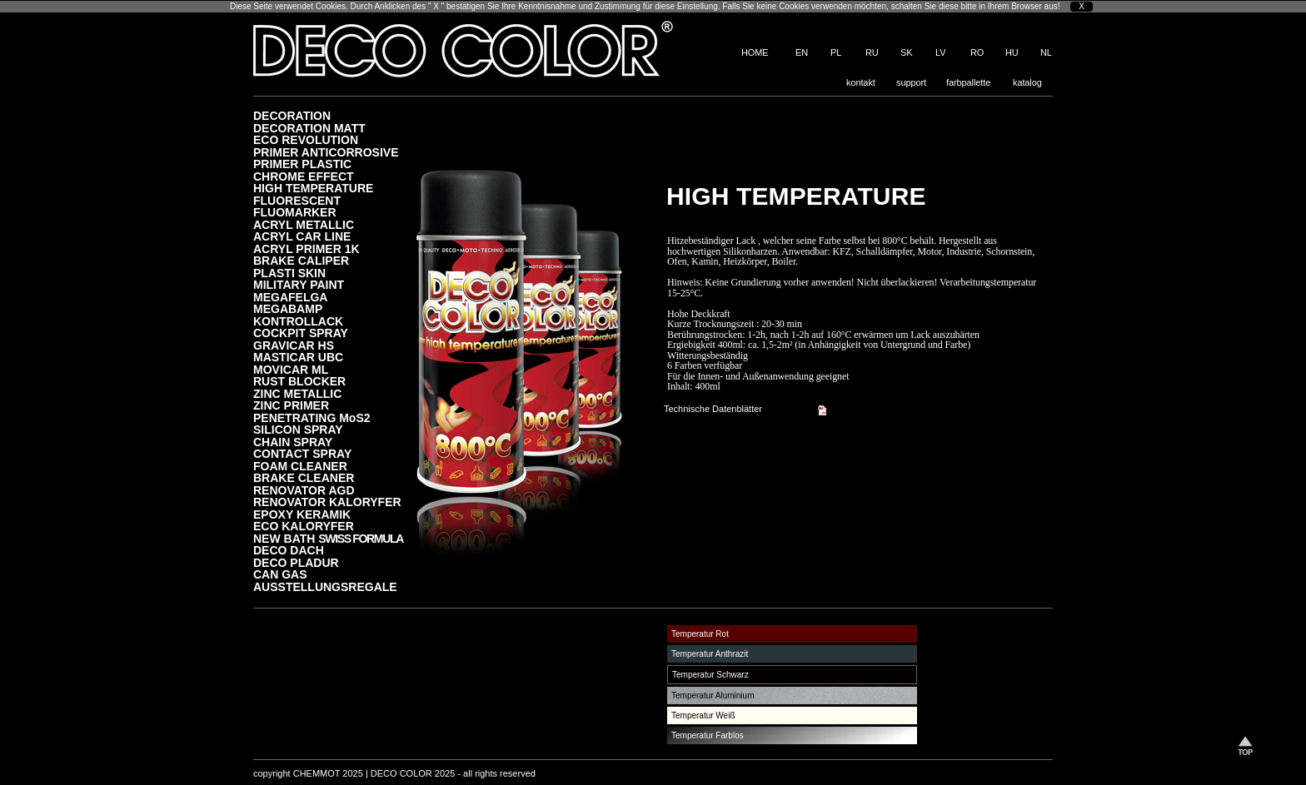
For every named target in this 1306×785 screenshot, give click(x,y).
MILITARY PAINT (298, 284)
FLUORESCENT (297, 200)
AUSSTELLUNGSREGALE (325, 586)
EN (801, 52)
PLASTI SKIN (289, 272)
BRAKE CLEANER (303, 477)
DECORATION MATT (309, 128)
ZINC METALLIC (297, 393)
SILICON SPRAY (298, 429)
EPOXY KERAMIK (302, 514)
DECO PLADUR (296, 562)
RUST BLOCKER (299, 381)
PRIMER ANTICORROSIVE (326, 152)
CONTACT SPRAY (302, 453)
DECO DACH (288, 550)
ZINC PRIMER (291, 405)
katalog (1027, 82)
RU (872, 52)
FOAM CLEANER (300, 466)
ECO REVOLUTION (305, 139)
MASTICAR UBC (298, 356)
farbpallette (968, 82)
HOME (755, 52)
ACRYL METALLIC (303, 224)
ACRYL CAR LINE (302, 236)
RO (977, 52)
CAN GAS (280, 574)
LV (940, 52)
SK (906, 52)
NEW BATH (328, 538)
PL (835, 52)
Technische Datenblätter (713, 409)
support (911, 82)
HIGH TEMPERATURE (313, 187)
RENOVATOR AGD (304, 490)
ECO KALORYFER (303, 525)
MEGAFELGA (290, 297)
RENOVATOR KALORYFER (327, 501)
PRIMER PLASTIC (302, 163)
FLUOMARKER (294, 212)
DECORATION (292, 115)
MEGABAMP (287, 308)
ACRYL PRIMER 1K (306, 248)
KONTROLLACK (298, 321)
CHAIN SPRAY (292, 441)
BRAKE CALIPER (301, 260)
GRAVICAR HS (293, 345)
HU (1012, 52)
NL (1046, 52)
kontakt (860, 82)
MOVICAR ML (290, 369)
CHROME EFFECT (303, 176)
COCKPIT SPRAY (300, 332)
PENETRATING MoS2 (312, 417)
